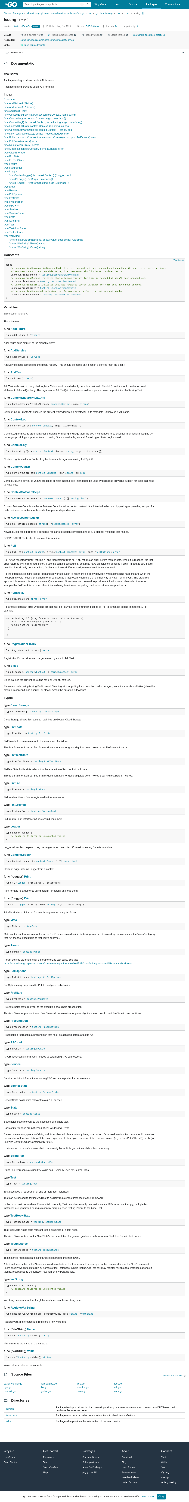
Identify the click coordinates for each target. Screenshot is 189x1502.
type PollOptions (13, 194)
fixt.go (44, 1387)
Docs (133, 4)
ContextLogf (19, 445)
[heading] (13, 4)
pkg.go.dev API (90, 1472)
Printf (27, 898)
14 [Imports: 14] (112, 26)
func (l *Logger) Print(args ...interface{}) (31, 179)
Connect (166, 1451)
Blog (124, 1462)
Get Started (50, 1451)
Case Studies (10, 1462)
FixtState (16, 727)
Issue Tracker (128, 1467)
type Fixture (10, 164)
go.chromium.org (104, 13)
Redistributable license (62, 35)
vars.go (118, 1391)
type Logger (10, 171)
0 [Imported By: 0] (131, 26)
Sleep (14, 665)
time (53, 672)
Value (30, 1351)
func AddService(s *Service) (19, 107)
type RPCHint (11, 205)
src (89, 13)
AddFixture (17, 328)
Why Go (101, 4)
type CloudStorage (14, 152)
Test (29, 378)
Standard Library (91, 1457)
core (127, 13)
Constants (9, 99)
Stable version (118, 35)
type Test (9, 224)
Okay (161, 1496)
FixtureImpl (18, 804)
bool (82, 473)
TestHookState (20, 1215)
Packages (152, 4)
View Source (179, 260)
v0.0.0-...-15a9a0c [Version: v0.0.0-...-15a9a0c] (17, 26)
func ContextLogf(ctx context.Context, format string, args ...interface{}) (43, 122)
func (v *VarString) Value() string (27, 247)
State (13, 1107)
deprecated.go (49, 1383)
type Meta (9, 186)
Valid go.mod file (31, 35)
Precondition (19, 1020)
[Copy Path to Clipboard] (143, 13)
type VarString (12, 236)
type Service (11, 209)
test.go (118, 1383)
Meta (13, 920)
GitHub (164, 1462)
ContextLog (18, 419)
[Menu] (94, 52)
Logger (15, 826)
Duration (62, 672)
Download (127, 1457)
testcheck (11, 1415)
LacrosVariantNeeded (63, 281)
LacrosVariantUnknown (65, 275)
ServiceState (19, 1085)
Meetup (165, 1477)
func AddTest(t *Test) (15, 111)
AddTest (16, 372)
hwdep (10, 1409)
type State (9, 217)
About (125, 1451)
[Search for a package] (54, 4)
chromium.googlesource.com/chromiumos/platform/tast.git (55, 13)
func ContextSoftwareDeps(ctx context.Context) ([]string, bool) (38, 130)
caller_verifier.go (13, 1383)
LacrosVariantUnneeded (67, 295)
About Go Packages (92, 1467)
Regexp (65, 524)
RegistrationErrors (23, 644)
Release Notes (129, 1472)
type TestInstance (13, 232)
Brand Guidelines (130, 1477)
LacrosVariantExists (63, 288)
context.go (9, 1391)
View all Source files (173, 1375)
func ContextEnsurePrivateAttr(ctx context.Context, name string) (40, 114)
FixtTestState (19, 755)
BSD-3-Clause (93, 26)
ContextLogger (21, 854)
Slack (164, 1467)
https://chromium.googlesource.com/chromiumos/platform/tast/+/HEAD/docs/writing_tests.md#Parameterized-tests (68, 963)
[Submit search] (88, 4)
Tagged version (92, 35)
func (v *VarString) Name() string (27, 243)
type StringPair (12, 220)
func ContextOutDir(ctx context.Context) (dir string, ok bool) (37, 126)
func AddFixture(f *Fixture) (18, 103)
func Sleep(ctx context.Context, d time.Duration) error (34, 148)
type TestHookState (15, 228)
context (55, 404)
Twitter (164, 1457)
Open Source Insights (32, 45)
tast (119, 13)
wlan (9, 1421)
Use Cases (9, 1457)
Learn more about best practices (149, 35)
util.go (117, 1387)
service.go (83, 1387)
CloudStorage (19, 705)
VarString (16, 1279)
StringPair (17, 1155)
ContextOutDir (20, 466)
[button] (21, 35)
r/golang (165, 1472)
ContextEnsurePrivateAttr (28, 397)
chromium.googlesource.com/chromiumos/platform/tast (47, 40)
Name (31, 1329)
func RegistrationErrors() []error (21, 145)
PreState (16, 992)
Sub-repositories (91, 1462)
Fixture (35, 335)
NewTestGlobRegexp (25, 517)
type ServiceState (14, 213)
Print (27, 876)
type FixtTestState (14, 160)
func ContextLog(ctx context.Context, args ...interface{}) (35, 118)
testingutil (38, 977)
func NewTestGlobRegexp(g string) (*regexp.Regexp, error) (37, 133)
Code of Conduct (130, 1482)
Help (45, 1472)
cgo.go (7, 1387)
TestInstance (19, 1243)
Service (35, 357)
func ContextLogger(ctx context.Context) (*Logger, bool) (40, 175)
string (84, 404)
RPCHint (16, 1042)
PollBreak (17, 592)
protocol (34, 1162)
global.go (46, 1391)
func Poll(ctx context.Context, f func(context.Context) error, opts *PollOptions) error (50, 137)
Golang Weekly (168, 1482)
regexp (56, 524)
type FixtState (11, 156)
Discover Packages (13, 13)
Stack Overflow (50, 1467)
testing (137, 13)
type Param (10, 190)
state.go (81, 1391)
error (75, 524)
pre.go (80, 1383)
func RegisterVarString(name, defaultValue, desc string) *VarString (46, 239)
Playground (48, 1457)
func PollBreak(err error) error (20, 141)
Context (66, 404)
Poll (13, 545)
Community (173, 4)
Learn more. (147, 1496)
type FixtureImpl (13, 167)
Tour (45, 1462)
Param (14, 945)
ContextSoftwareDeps (25, 492)
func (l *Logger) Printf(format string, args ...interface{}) (39, 183)
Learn (118, 4)
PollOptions (103, 552)
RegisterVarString (23, 1307)
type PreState (11, 198)
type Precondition (13, 202)
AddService (18, 350)
